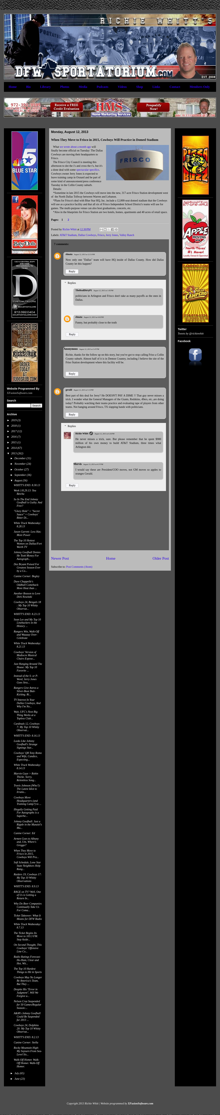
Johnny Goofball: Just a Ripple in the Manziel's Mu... (28, 825)
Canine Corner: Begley (26, 576)
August (18, 480)
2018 (14, 425)
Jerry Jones (112, 235)
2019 (14, 420)
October (19, 469)
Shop (139, 86)
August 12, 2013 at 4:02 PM (94, 317)
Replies (72, 282)
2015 (14, 442)
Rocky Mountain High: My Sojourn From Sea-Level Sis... (28, 1051)
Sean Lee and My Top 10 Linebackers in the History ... (27, 623)
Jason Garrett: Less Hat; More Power (27, 533)
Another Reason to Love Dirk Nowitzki (27, 595)
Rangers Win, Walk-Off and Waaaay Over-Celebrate (26, 635)
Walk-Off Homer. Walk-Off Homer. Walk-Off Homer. (26, 1063)
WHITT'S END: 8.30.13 (27, 485)
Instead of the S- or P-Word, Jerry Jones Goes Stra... (26, 679)
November (20, 463)
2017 (14, 431)
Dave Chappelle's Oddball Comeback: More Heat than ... (26, 585)
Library (45, 86)
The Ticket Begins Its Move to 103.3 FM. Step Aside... (26, 936)
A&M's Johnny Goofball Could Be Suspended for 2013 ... (27, 1016)
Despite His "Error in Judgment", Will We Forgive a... (26, 992)
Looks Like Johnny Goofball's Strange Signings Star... (25, 744)
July (17, 1073)
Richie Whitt (81, 433)
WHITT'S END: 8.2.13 (26, 1037)
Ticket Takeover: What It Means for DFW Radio (28, 917)
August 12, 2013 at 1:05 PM (103, 291)
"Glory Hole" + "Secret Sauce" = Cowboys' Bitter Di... (27, 514)
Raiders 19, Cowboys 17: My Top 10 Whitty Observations (28, 878)
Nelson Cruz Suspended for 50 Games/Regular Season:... (27, 1004)
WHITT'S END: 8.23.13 (27, 614)
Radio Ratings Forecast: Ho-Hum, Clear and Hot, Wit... (27, 960)
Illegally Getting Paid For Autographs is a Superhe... (26, 813)
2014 (14, 447)
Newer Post (60, 558)
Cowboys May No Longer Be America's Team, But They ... (28, 981)
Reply (72, 271)
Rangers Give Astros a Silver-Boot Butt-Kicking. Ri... (26, 691)
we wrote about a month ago (75, 146)
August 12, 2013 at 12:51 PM (84, 254)
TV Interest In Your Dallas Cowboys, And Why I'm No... (27, 703)
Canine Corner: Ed (24, 833)
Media (83, 86)
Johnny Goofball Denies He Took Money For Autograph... (27, 555)
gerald (69, 389)
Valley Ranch (126, 235)
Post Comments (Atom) (79, 566)
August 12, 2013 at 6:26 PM (104, 434)
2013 (14, 453)
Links (156, 86)
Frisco (101, 235)
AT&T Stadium (68, 235)
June (17, 1078)
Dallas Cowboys (87, 235)
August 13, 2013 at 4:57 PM (93, 464)
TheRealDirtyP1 (83, 290)
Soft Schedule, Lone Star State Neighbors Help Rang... (27, 866)
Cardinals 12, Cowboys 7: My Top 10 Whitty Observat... (26, 727)
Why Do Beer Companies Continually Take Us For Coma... (28, 907)
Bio (28, 86)
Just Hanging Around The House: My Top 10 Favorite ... (28, 667)
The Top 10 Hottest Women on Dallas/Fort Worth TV (28, 544)
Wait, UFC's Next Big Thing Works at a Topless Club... (26, 715)
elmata (69, 254)
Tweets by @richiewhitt (191, 333)
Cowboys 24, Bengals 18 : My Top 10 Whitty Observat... (27, 605)
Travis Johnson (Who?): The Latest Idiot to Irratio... (27, 789)
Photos (64, 86)
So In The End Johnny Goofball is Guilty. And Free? (28, 502)
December (20, 458)
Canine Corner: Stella (26, 1042)
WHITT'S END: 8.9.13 (26, 886)
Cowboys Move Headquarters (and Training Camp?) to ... (27, 801)
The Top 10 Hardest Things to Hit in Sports (28, 970)
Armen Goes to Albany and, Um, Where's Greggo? (26, 842)
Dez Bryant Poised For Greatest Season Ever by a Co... (27, 567)
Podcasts (102, 86)
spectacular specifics (87, 169)
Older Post (161, 558)
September (20, 475)
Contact (175, 86)
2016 (14, 436)
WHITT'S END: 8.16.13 (27, 735)
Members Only (200, 86)
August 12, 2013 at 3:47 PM (89, 349)
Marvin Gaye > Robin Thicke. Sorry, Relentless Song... (26, 777)
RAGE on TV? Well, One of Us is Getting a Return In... (27, 895)
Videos (122, 86)
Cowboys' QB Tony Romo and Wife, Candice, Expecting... (28, 756)
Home (13, 86)
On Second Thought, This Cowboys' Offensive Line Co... (28, 948)
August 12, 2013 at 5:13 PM (84, 390)
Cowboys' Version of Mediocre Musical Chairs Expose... (25, 655)
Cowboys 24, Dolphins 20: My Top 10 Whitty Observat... (27, 1028)
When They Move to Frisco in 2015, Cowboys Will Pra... (26, 854)
